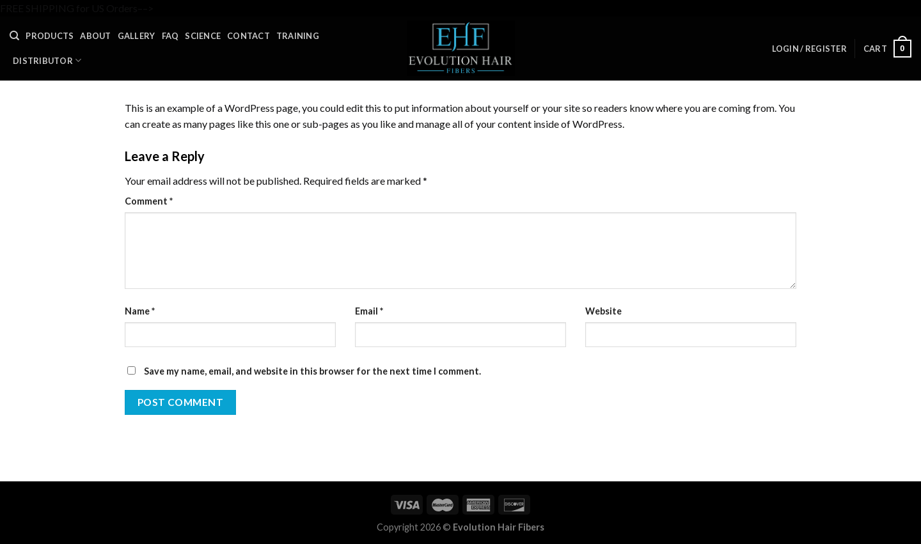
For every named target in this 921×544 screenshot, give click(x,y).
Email (369, 311)
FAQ (170, 36)
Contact (248, 36)
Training (297, 36)
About (95, 36)
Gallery (136, 36)
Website (603, 311)
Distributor (47, 60)
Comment (149, 201)
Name (140, 311)
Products (50, 36)
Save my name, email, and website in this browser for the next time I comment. (312, 371)
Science (203, 36)
